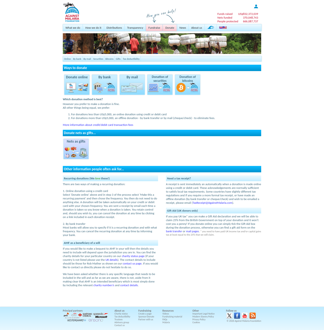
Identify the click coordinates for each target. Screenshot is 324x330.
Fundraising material (172, 316)
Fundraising (144, 310)
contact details (129, 285)
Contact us (119, 325)
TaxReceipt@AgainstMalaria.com (212, 203)
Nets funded (224, 17)
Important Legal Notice (203, 313)
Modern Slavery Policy (203, 316)
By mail (87, 58)
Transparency (135, 28)
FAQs (164, 319)
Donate (169, 28)
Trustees (118, 319)
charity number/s (103, 285)
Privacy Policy (198, 319)
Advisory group (121, 322)
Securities (98, 58)
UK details (111, 260)
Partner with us (145, 319)
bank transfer (174, 231)
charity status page (133, 256)
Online (67, 58)
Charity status (121, 313)
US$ (248, 14)
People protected (227, 21)
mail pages (192, 231)
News (182, 28)
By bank (77, 58)
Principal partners (72, 310)
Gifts (118, 58)
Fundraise (154, 28)
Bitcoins (109, 58)
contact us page (132, 263)
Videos (165, 313)
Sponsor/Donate (146, 316)
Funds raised (225, 14)
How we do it (93, 28)
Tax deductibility (131, 58)
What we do (73, 28)
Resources (168, 310)
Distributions (114, 28)
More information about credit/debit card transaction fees (98, 125)
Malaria (166, 322)
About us (196, 28)
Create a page (145, 313)
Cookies (196, 322)
